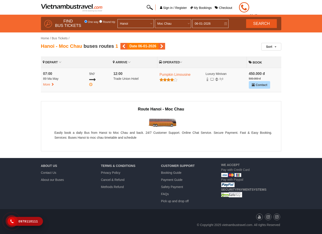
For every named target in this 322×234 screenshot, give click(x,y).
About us (49, 166)
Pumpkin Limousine (175, 74)
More (48, 84)
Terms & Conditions (118, 166)
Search (261, 23)
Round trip (107, 22)
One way (91, 22)
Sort (271, 46)
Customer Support (178, 166)
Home (45, 38)
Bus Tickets (60, 38)
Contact (259, 85)
